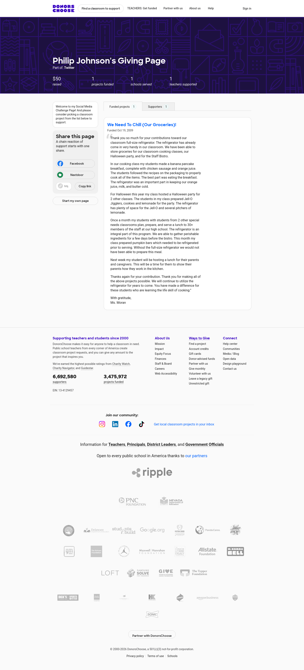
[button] (75, 186)
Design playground (234, 363)
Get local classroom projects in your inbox (184, 424)
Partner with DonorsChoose (152, 632)
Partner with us (173, 8)
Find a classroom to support (101, 8)
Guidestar (87, 368)
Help (211, 8)
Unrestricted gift (199, 383)
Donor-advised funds (202, 358)
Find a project (197, 343)
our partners (196, 455)
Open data (229, 358)
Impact (159, 348)
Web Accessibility (166, 373)
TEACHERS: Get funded (142, 8)
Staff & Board (163, 363)
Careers (160, 368)
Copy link (85, 186)
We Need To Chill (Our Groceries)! (141, 124)
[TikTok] (141, 424)
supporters (75, 378)
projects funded (126, 378)
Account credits (199, 348)
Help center (230, 343)
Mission (160, 343)
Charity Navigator (63, 368)
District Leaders (161, 444)
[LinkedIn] (115, 424)
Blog (236, 353)
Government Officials (204, 444)
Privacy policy (135, 653)
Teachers (116, 444)
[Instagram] (102, 424)
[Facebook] (128, 424)
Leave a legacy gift (200, 378)
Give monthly (197, 368)
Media (227, 353)
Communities (231, 348)
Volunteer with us (200, 373)
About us (195, 8)
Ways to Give (199, 338)
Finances (160, 358)
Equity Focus (163, 353)
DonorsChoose (63, 8)
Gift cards (195, 353)
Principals (136, 444)
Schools (172, 653)
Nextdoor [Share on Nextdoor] (70, 175)
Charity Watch (121, 363)
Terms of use (155, 653)
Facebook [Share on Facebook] (70, 164)
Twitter (69, 68)
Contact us (230, 368)
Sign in (247, 8)
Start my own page (75, 201)
